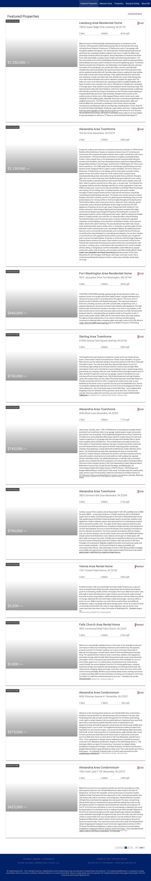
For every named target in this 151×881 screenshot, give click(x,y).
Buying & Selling (132, 3)
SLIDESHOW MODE (135, 14)
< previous (119, 848)
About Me (146, 3)
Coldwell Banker (31, 859)
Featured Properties (88, 3)
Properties (118, 3)
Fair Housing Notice (126, 863)
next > (142, 848)
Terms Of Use (103, 859)
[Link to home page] (3, 3)
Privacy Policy (119, 859)
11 (137, 848)
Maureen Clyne (106, 3)
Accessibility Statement (100, 863)
